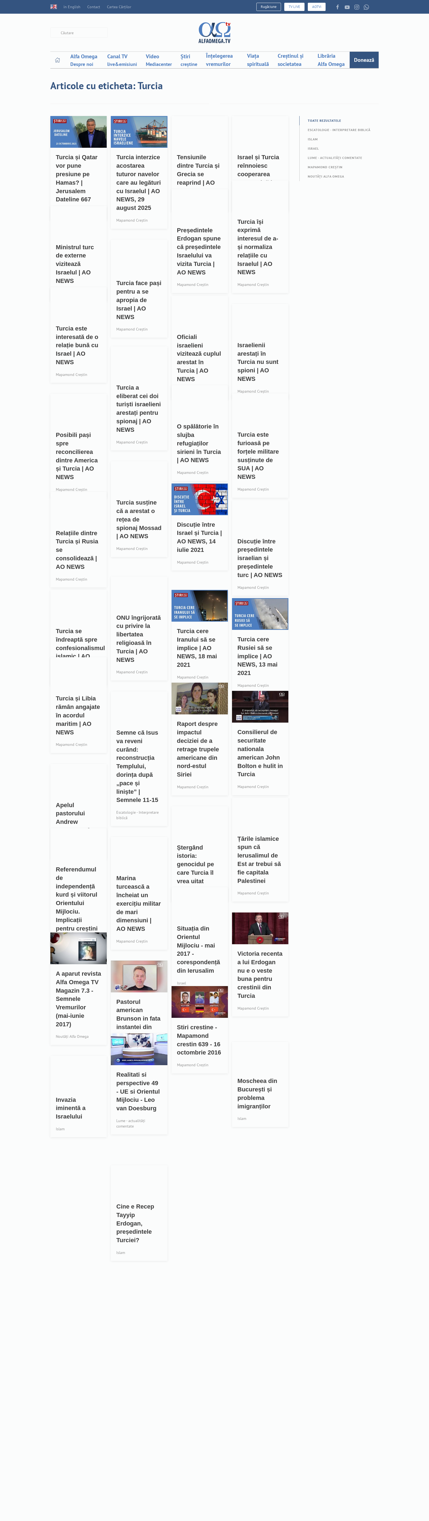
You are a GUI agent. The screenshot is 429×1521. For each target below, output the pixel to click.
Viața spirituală (258, 60)
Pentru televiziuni (204, 1510)
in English (65, 7)
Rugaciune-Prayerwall (141, 1442)
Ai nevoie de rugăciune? (143, 1432)
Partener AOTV (201, 1432)
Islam (313, 139)
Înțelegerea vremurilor (219, 60)
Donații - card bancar (208, 1452)
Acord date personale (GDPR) (276, 1507)
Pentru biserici (201, 1500)
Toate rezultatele (324, 120)
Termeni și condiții (273, 1483)
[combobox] (79, 33)
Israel (313, 148)
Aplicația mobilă (271, 1452)
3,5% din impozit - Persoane (205, 1466)
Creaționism (131, 1462)
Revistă (261, 1462)
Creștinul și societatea (290, 60)
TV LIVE (294, 6)
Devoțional (129, 1452)
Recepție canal (269, 1442)
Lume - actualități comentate (335, 158)
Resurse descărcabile (276, 1432)
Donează (364, 59)
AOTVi (316, 6)
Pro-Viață (127, 1473)
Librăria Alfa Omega (331, 60)
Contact (93, 6)
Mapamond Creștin (325, 167)
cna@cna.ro (367, 1508)
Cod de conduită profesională (341, 1489)
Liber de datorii (134, 1483)
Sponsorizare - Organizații (213, 1490)
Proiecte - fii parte (205, 1442)
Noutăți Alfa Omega (326, 176)
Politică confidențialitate (280, 1493)
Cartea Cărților (119, 6)
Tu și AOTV (265, 1473)
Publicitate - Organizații (211, 1480)
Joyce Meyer (130, 1493)
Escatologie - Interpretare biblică (339, 130)
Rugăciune (269, 6)
